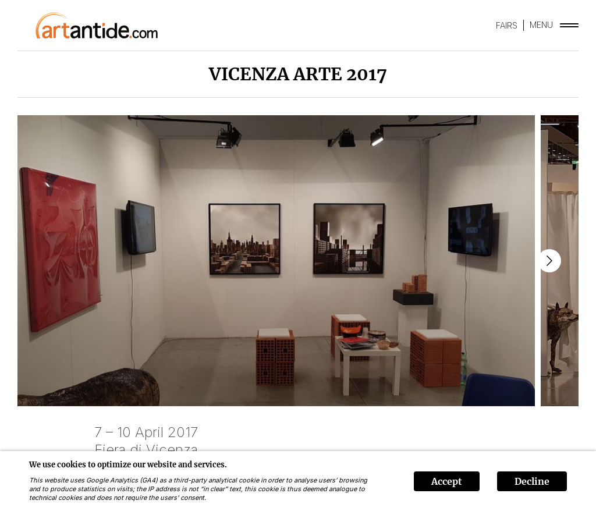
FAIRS (506, 25)
